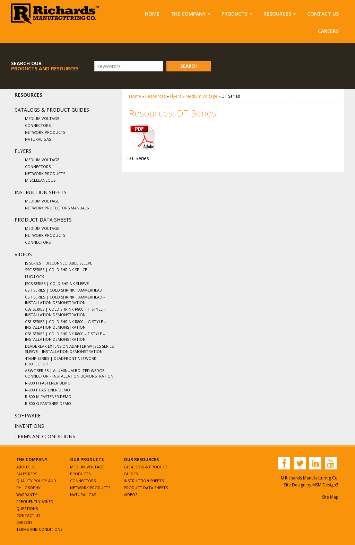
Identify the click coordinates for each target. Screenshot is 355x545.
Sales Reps (26, 473)
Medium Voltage (42, 118)
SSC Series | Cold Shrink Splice (56, 269)
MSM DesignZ (325, 485)
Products (237, 13)
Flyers (23, 151)
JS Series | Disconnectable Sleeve (58, 263)
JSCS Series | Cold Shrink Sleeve (57, 283)
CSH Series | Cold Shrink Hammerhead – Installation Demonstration (65, 299)
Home (152, 13)
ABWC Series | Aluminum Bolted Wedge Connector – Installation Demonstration (69, 373)
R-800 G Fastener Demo (48, 403)
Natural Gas (38, 139)
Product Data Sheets (43, 219)
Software (28, 415)
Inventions (29, 426)
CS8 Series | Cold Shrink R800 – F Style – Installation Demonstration (65, 336)
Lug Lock (34, 276)
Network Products (45, 132)
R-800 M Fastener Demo (48, 396)
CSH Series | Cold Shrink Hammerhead (63, 290)
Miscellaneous (40, 180)
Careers (328, 31)
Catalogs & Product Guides (52, 109)
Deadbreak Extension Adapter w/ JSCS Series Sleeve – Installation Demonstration (69, 349)
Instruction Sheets (41, 192)
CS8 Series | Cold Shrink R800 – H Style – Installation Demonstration (65, 311)
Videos (23, 254)
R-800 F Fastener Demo (47, 389)
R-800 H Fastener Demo (48, 383)
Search (189, 66)
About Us (25, 466)
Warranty (26, 494)
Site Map (330, 497)
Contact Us (323, 13)
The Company (190, 13)
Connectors (38, 125)
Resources (279, 13)
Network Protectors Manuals (57, 207)
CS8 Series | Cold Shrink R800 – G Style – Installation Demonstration (65, 324)
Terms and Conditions (45, 436)
